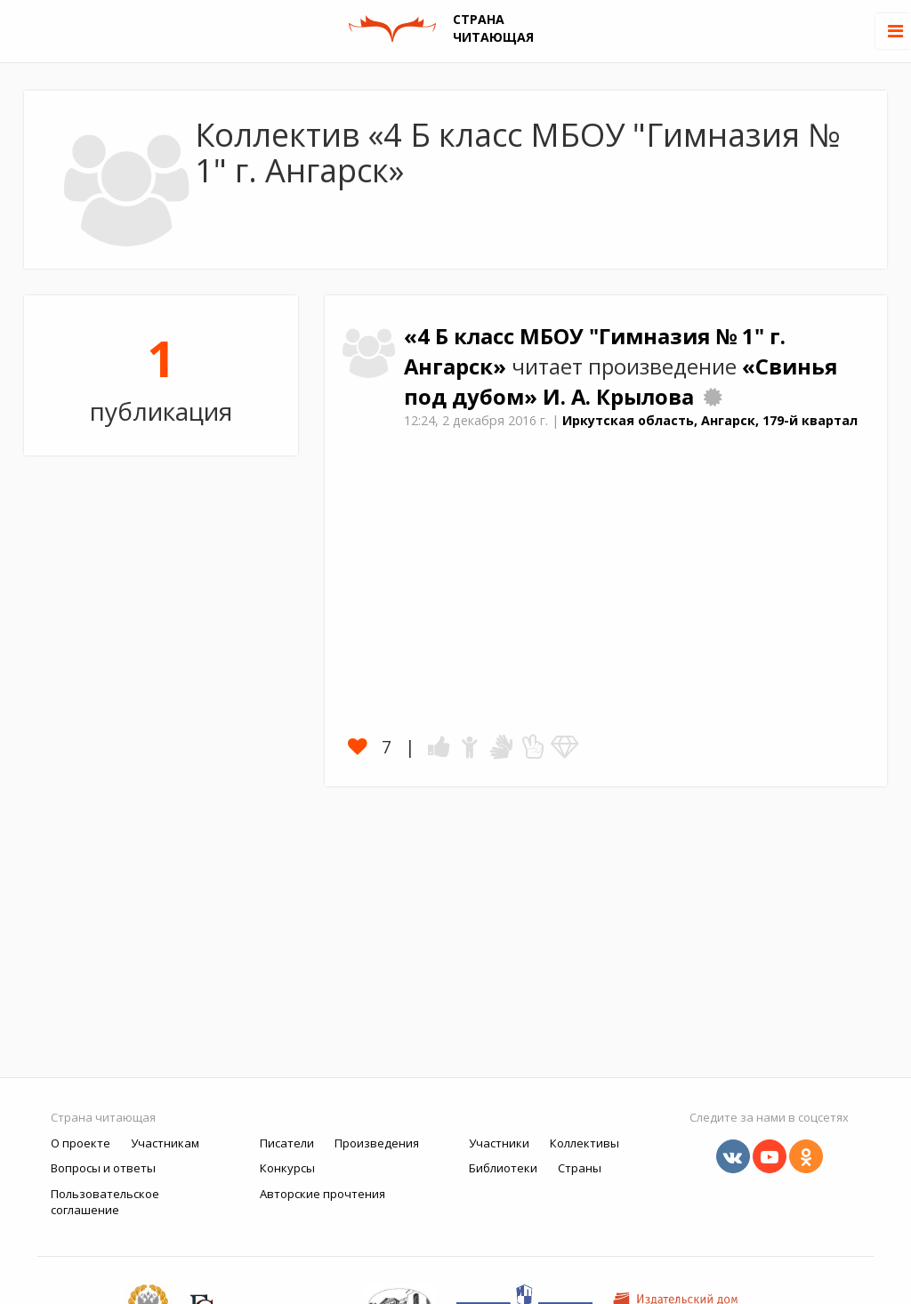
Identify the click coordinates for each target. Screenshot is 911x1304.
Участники (499, 1143)
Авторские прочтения (322, 1194)
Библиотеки (503, 1168)
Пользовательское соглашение (105, 1202)
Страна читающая (103, 1117)
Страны (579, 1168)
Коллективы (584, 1143)
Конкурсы (287, 1168)
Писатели (287, 1143)
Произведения (377, 1143)
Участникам (165, 1143)
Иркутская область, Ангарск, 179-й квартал (710, 420)
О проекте (80, 1143)
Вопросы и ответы (103, 1168)
